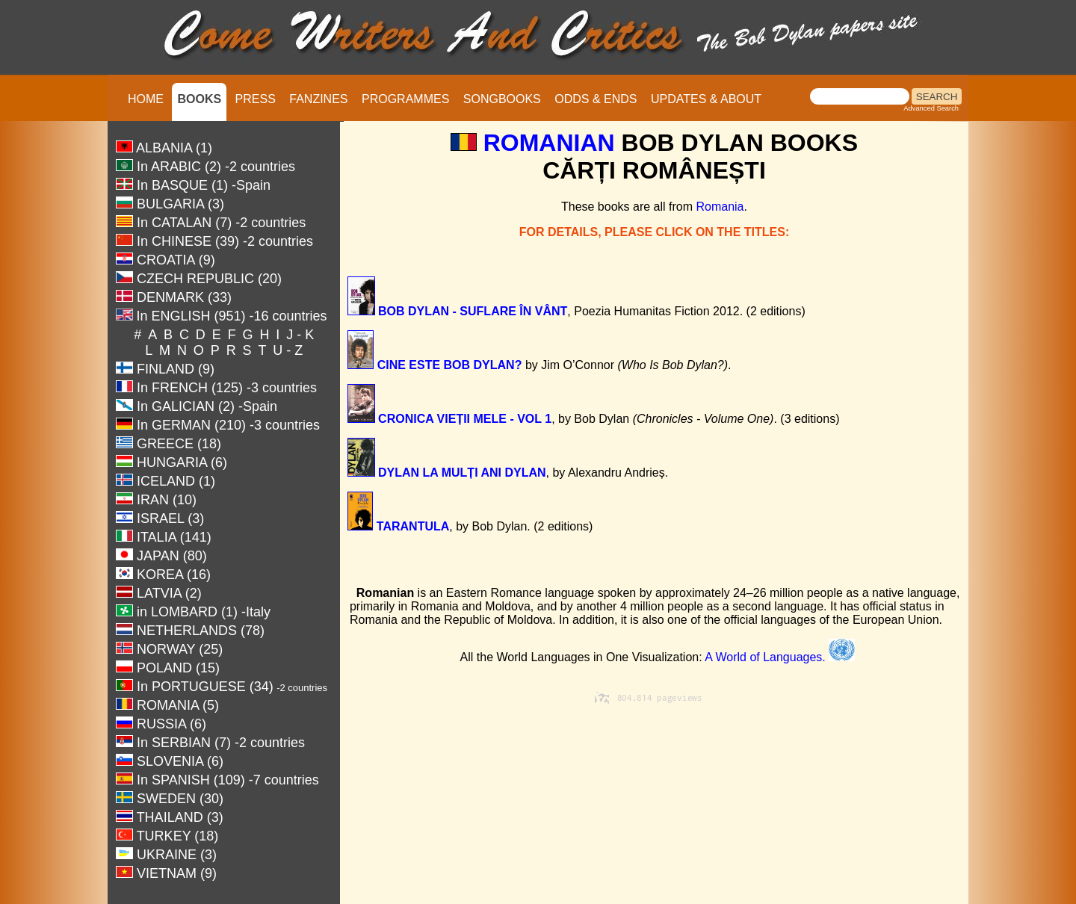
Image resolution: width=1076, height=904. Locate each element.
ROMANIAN (549, 142)
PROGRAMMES (405, 99)
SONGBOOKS (502, 99)
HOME (146, 99)
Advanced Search (931, 108)
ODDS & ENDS (595, 99)
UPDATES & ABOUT (706, 99)
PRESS (255, 99)
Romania (719, 206)
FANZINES (318, 99)
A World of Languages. (780, 657)
